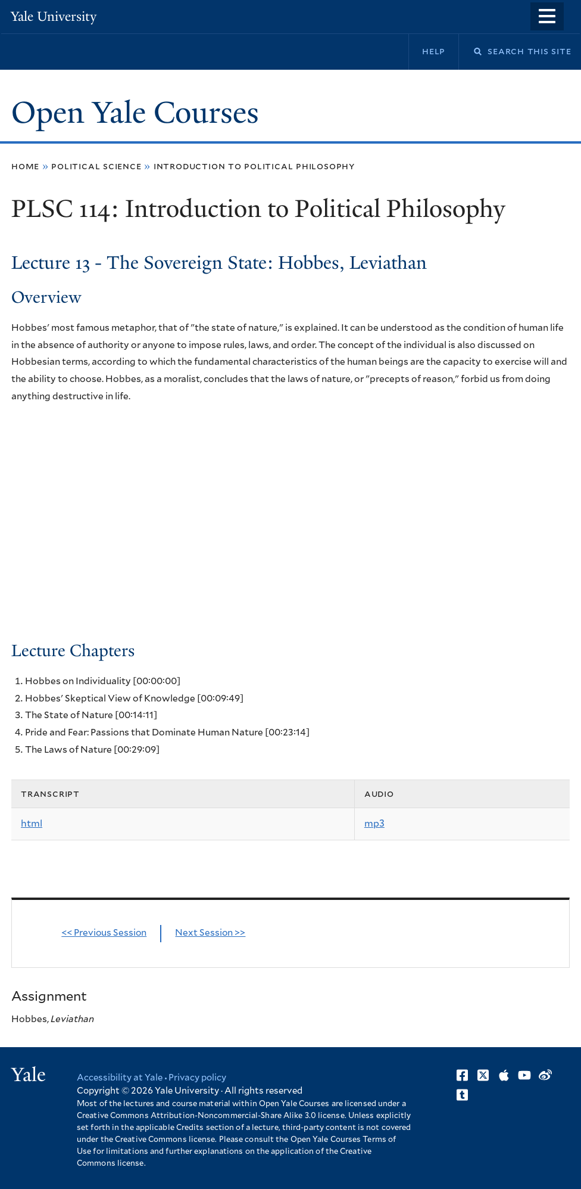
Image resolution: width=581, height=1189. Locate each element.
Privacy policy (197, 1077)
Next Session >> (210, 933)
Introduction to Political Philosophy (254, 166)
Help (433, 51)
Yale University (53, 16)
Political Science (96, 166)
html (31, 823)
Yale (28, 1074)
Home (25, 166)
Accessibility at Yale (120, 1077)
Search (470, 51)
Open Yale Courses (135, 112)
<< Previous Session (103, 933)
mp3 (374, 823)
